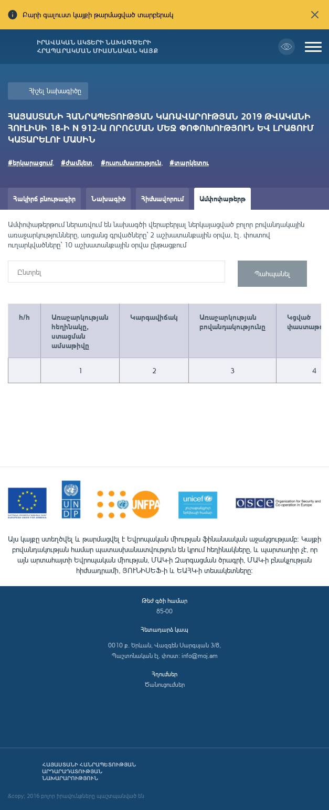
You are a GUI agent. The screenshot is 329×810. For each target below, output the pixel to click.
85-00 (164, 611)
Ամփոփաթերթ (222, 198)
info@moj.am (200, 656)
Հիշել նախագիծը (55, 91)
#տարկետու (189, 162)
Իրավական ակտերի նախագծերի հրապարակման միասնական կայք (97, 46)
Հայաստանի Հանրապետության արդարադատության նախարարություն (89, 771)
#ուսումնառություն (131, 162)
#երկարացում (30, 162)
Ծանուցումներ (165, 684)
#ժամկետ (76, 162)
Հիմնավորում (162, 198)
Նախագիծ (108, 198)
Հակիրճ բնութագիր (44, 198)
